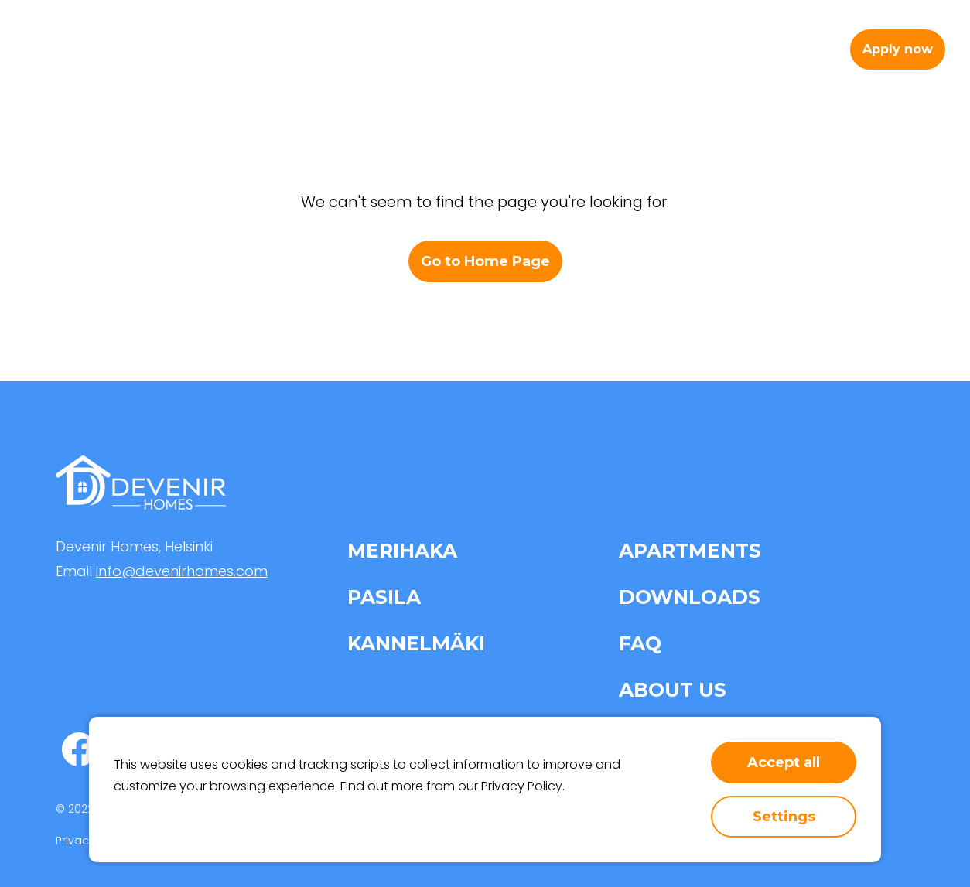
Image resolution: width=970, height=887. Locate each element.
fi (820, 49)
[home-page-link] (88, 49)
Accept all (783, 762)
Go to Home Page (485, 261)
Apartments (441, 49)
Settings (784, 816)
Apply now (897, 49)
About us (643, 49)
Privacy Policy (521, 786)
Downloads (689, 597)
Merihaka (402, 550)
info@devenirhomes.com (182, 571)
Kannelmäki (416, 643)
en (789, 49)
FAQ (640, 643)
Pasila (384, 597)
